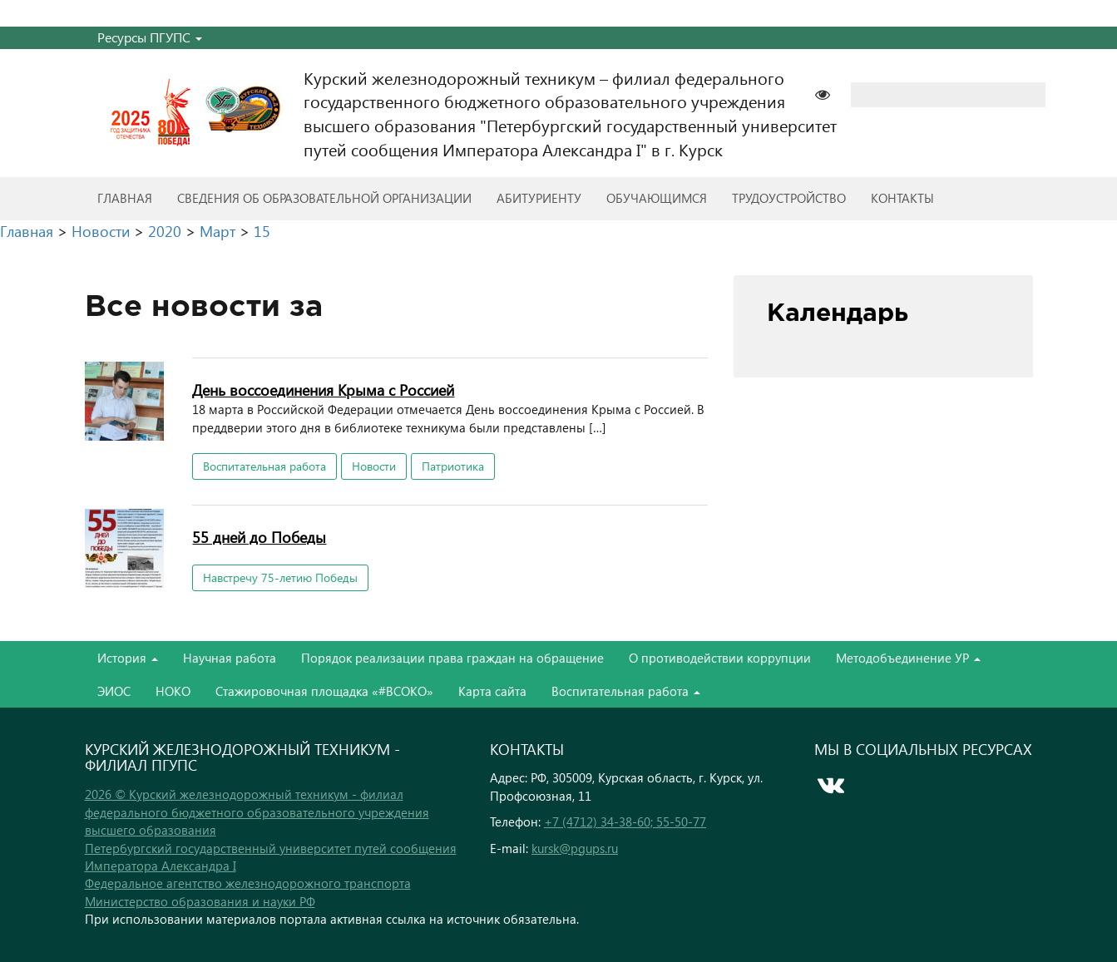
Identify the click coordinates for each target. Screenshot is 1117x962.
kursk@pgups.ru (574, 848)
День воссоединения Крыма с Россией (323, 389)
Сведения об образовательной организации (324, 198)
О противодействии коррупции (720, 657)
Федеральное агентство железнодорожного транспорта (248, 883)
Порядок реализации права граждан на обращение (452, 657)
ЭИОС (114, 691)
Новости (374, 466)
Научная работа (229, 657)
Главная (124, 198)
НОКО (173, 691)
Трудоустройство (789, 198)
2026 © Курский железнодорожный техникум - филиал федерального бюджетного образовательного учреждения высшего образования (257, 812)
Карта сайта (492, 691)
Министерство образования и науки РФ (200, 901)
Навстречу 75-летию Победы (280, 577)
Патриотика (453, 466)
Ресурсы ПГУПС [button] (149, 37)
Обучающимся (656, 198)
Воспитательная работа (264, 466)
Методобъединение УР (908, 657)
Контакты (902, 198)
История (127, 657)
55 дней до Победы (259, 536)
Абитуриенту (539, 198)
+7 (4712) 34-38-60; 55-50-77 (625, 821)
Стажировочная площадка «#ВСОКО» (324, 691)
